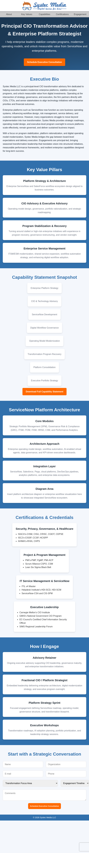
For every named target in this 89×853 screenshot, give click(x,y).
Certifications (62, 14)
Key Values (26, 14)
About (9, 14)
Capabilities (44, 14)
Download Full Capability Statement (44, 391)
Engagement (80, 14)
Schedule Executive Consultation (44, 62)
